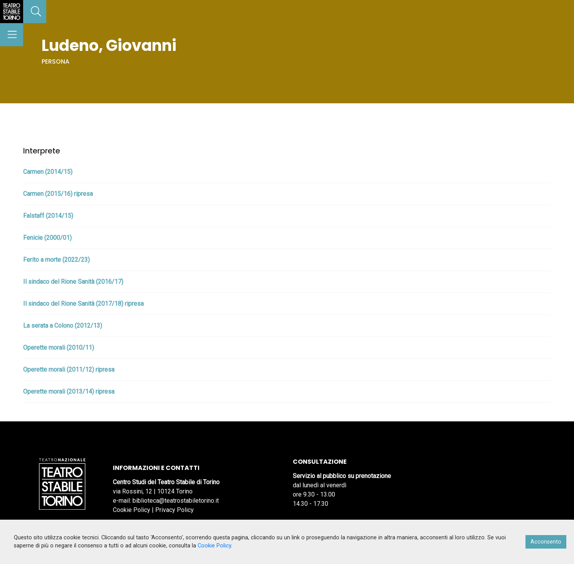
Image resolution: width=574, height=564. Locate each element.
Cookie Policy (131, 509)
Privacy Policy (174, 509)
